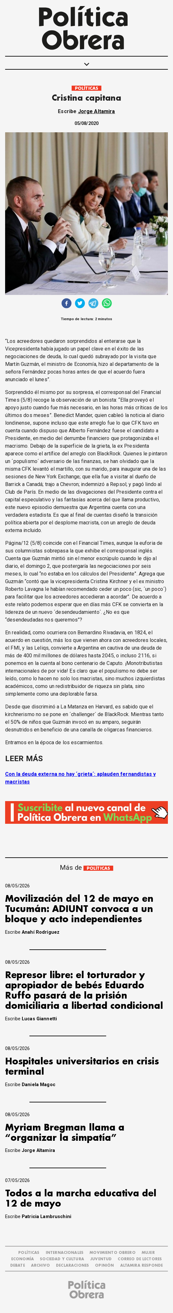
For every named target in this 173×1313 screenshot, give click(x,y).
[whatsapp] (107, 304)
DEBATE (17, 1265)
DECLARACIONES (72, 1265)
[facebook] (66, 304)
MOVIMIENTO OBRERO (113, 1253)
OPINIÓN (104, 1265)
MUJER (148, 1253)
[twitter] (80, 304)
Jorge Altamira (96, 111)
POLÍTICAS (86, 88)
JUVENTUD (101, 1259)
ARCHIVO (40, 1265)
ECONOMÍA (22, 1259)
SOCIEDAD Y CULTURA (62, 1259)
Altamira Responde (141, 1265)
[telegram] (93, 304)
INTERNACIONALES (64, 1253)
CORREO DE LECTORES (140, 1259)
